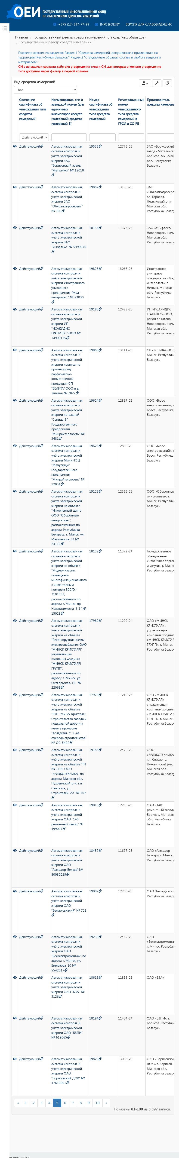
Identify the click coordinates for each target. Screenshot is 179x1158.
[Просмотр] (15, 146)
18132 (95, 551)
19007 (95, 891)
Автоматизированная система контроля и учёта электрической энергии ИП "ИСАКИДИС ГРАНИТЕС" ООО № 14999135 (67, 323)
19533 (95, 146)
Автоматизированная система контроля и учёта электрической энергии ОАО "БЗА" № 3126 (68, 987)
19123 (95, 491)
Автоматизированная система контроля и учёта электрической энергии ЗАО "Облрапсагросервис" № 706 (67, 199)
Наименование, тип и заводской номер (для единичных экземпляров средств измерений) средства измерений (67, 111)
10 (98, 1102)
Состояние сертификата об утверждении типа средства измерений (32, 109)
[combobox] (34, 137)
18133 (95, 228)
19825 (95, 1059)
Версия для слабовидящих (149, 24)
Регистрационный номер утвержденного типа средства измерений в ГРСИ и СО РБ (131, 111)
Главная (21, 37)
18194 (95, 1018)
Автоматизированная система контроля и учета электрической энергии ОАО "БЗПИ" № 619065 (67, 1027)
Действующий (31, 146)
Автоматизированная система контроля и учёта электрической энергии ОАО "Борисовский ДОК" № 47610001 (68, 1071)
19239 (95, 937)
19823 (95, 268)
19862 (95, 187)
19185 (95, 309)
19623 (95, 446)
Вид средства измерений (34, 81)
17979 (95, 695)
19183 (95, 750)
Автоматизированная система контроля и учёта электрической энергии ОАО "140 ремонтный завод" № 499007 (67, 817)
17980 (95, 620)
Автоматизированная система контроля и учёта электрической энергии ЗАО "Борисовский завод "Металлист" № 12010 (67, 160)
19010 (95, 805)
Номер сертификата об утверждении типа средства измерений (100, 109)
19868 (95, 350)
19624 (95, 400)
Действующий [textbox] (32, 137)
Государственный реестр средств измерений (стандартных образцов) (90, 37)
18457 (95, 850)
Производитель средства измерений (162, 102)
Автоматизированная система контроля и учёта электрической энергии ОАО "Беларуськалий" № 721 (68, 902)
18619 (95, 977)
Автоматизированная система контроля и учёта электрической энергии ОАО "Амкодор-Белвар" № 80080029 (67, 862)
